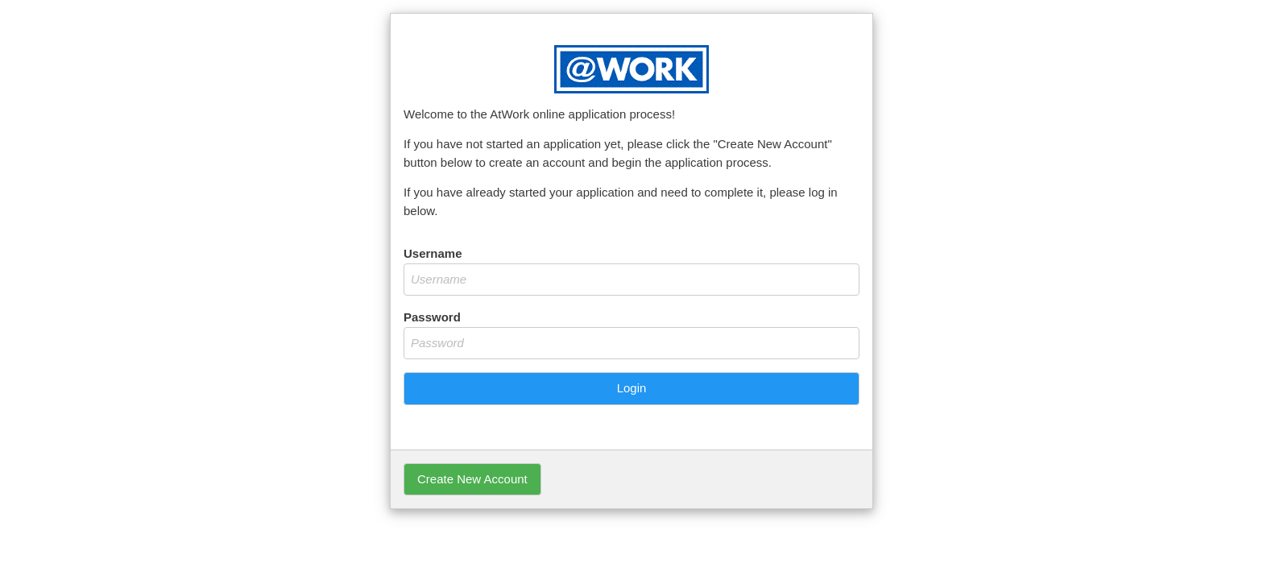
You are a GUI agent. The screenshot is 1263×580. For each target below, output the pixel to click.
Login (632, 388)
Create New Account (472, 479)
